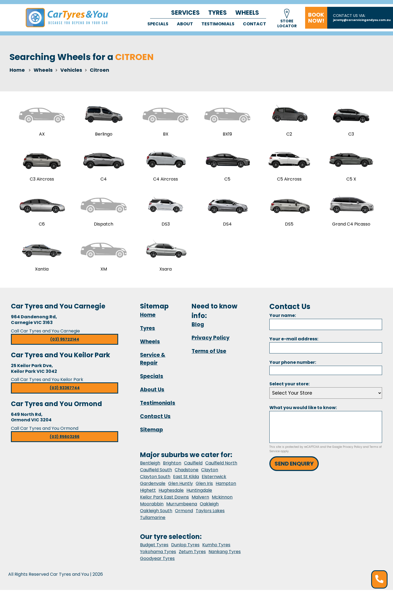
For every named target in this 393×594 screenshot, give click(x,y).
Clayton (209, 474)
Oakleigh (209, 508)
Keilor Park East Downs (164, 501)
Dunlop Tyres (185, 549)
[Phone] (325, 374)
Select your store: (289, 388)
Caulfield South (156, 474)
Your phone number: (292, 366)
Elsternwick (214, 481)
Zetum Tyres (192, 556)
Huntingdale (199, 494)
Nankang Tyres (225, 556)
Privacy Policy (211, 342)
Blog (198, 328)
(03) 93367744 (65, 392)
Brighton (172, 467)
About (185, 24)
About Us (152, 393)
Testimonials (217, 24)
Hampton (226, 487)
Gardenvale (152, 487)
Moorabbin (151, 508)
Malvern (200, 501)
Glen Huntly (180, 487)
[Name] (325, 328)
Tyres (217, 12)
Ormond (184, 515)
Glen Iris (204, 487)
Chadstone (186, 474)
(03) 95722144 (64, 343)
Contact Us (155, 420)
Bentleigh (150, 467)
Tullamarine (152, 521)
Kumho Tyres (216, 549)
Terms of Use (209, 355)
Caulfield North (221, 467)
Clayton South (155, 481)
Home (17, 70)
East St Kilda (186, 481)
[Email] (325, 352)
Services (185, 12)
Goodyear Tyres (157, 562)
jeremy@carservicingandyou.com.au (362, 20)
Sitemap (151, 433)
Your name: (282, 319)
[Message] (325, 431)
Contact (254, 24)
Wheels (247, 12)
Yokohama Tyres (158, 556)
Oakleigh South (156, 515)
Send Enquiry (294, 468)
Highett (148, 494)
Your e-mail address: (293, 343)
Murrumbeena (181, 508)
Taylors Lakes (210, 515)
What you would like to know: (303, 412)
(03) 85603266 (64, 441)
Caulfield (193, 467)
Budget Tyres (154, 549)
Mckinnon (222, 501)
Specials (157, 24)
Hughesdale (171, 494)
